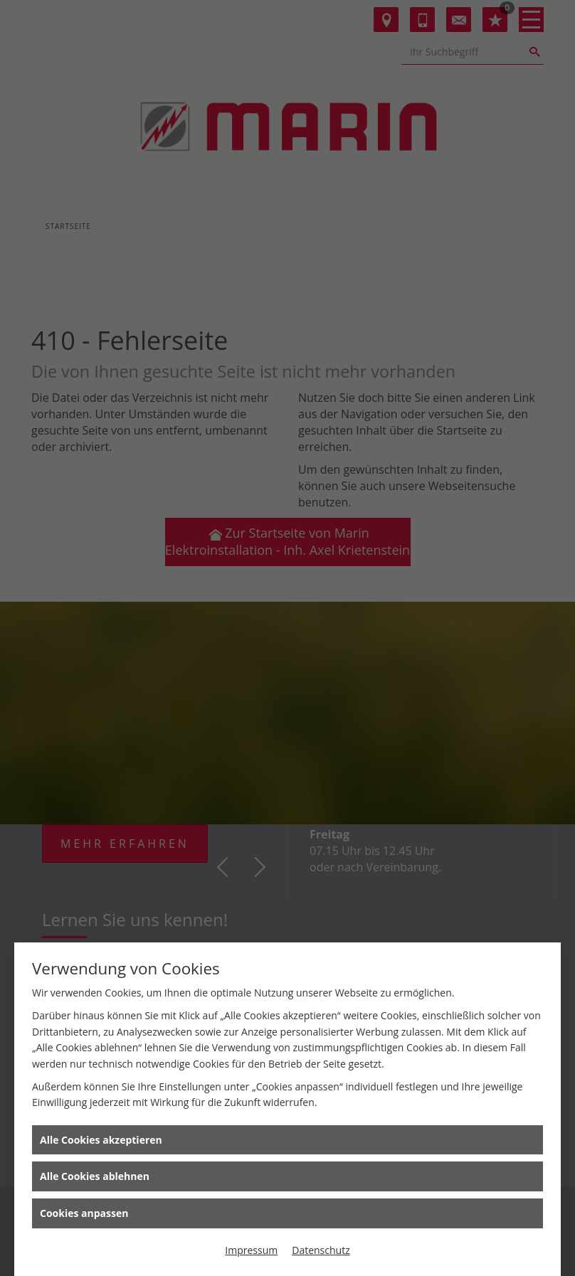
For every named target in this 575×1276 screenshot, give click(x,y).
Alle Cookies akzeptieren (101, 1140)
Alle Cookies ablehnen (94, 1176)
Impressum (251, 1250)
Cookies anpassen (84, 1213)
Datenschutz (320, 1250)
